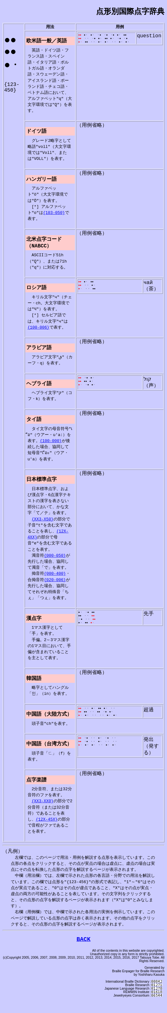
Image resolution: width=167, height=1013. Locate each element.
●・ (87, 36)
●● (126, 36)
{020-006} (55, 587)
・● (100, 36)
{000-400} (55, 581)
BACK (83, 951)
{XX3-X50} (43, 527)
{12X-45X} (47, 830)
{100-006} (38, 332)
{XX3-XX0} (43, 812)
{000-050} (55, 563)
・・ (88, 40)
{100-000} (51, 448)
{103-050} (54, 216)
